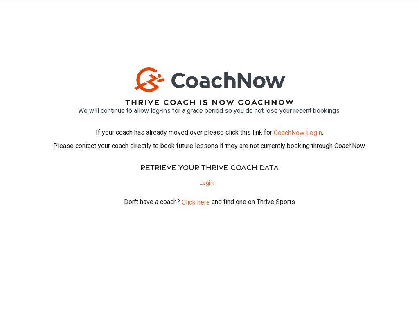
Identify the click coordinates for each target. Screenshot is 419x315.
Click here (196, 202)
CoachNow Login (298, 133)
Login (207, 183)
